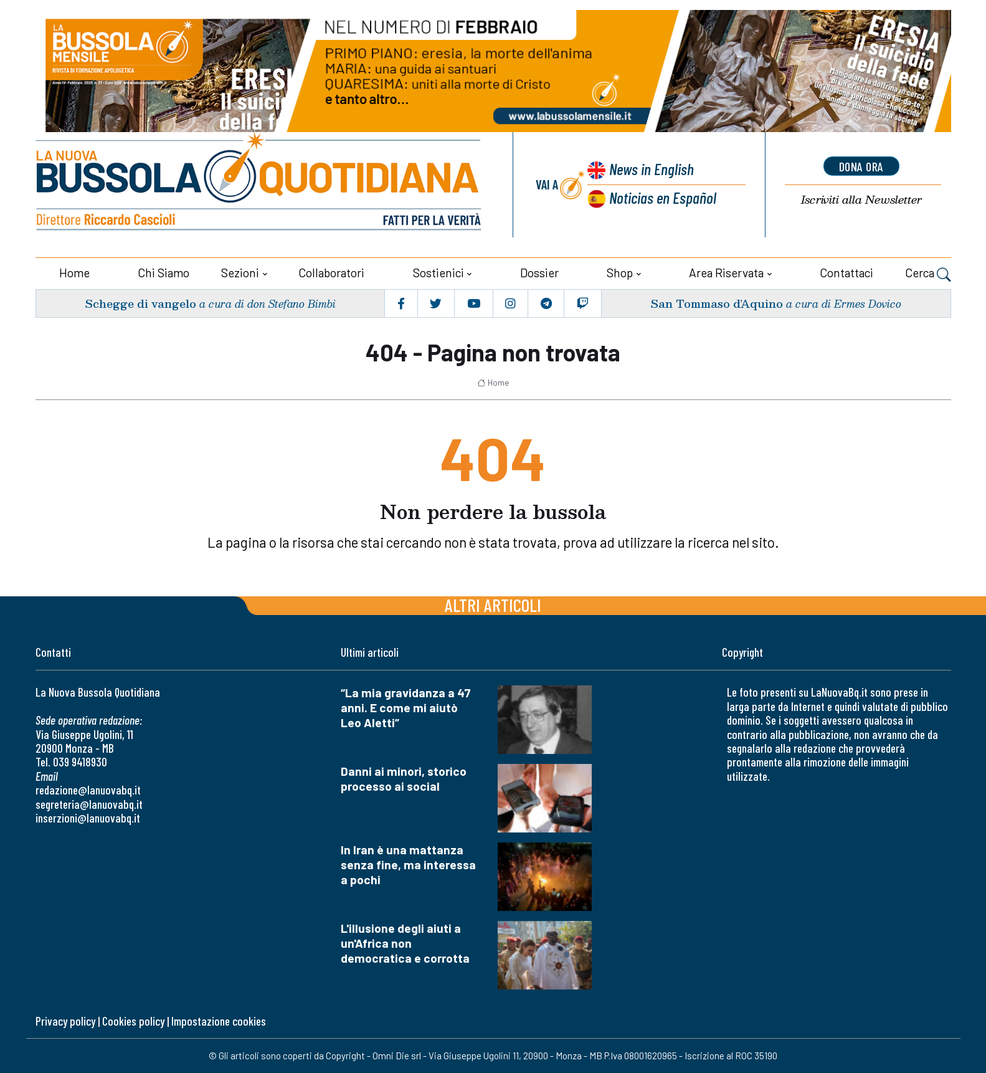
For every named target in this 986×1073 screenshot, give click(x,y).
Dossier (539, 272)
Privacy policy (65, 1021)
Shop (620, 272)
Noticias (662, 197)
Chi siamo (163, 272)
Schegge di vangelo (140, 303)
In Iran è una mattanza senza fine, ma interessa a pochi (408, 864)
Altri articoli (493, 605)
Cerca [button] (928, 274)
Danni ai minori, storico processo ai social (404, 778)
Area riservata (726, 272)
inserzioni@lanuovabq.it (88, 818)
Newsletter (861, 199)
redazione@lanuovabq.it (88, 790)
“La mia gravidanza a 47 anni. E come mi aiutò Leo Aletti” (406, 707)
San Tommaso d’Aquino (716, 303)
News (651, 168)
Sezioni (240, 272)
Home (74, 272)
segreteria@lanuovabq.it (89, 804)
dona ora (861, 166)
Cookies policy (133, 1021)
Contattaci (846, 272)
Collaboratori (331, 272)
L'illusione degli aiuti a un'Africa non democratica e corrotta (405, 943)
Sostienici (438, 272)
